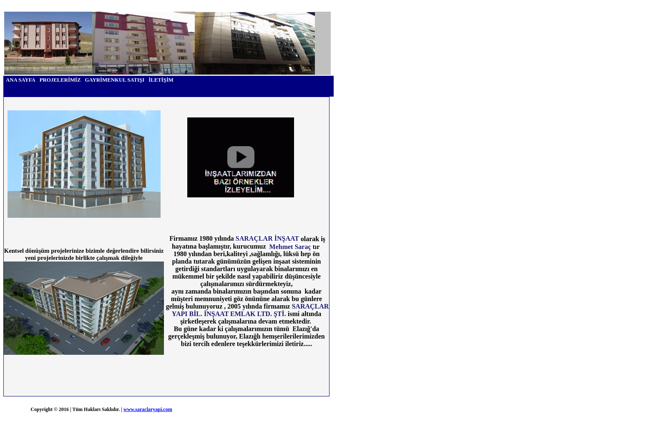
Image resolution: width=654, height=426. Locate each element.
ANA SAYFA (20, 80)
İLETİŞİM (161, 80)
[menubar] (90, 80)
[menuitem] (21, 80)
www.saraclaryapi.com (147, 409)
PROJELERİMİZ (60, 80)
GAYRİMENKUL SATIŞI (115, 80)
